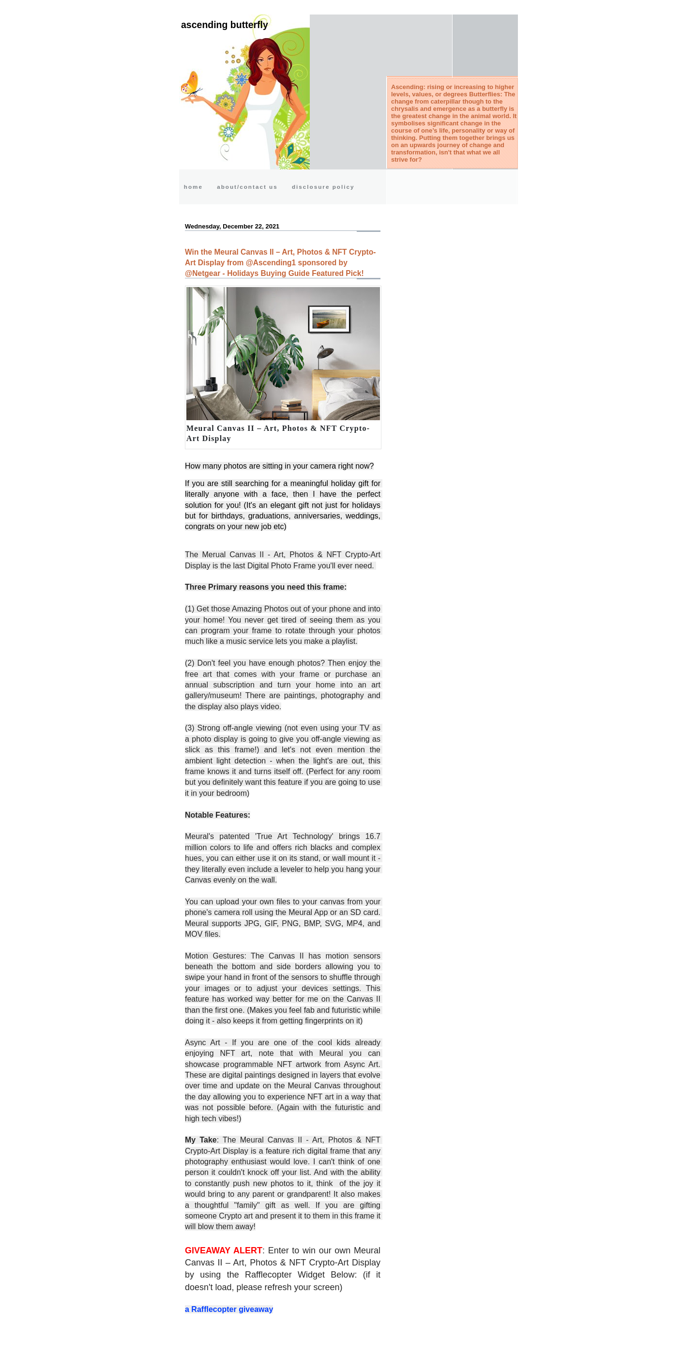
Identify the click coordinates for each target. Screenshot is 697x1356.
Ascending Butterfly (224, 24)
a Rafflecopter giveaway (229, 1309)
